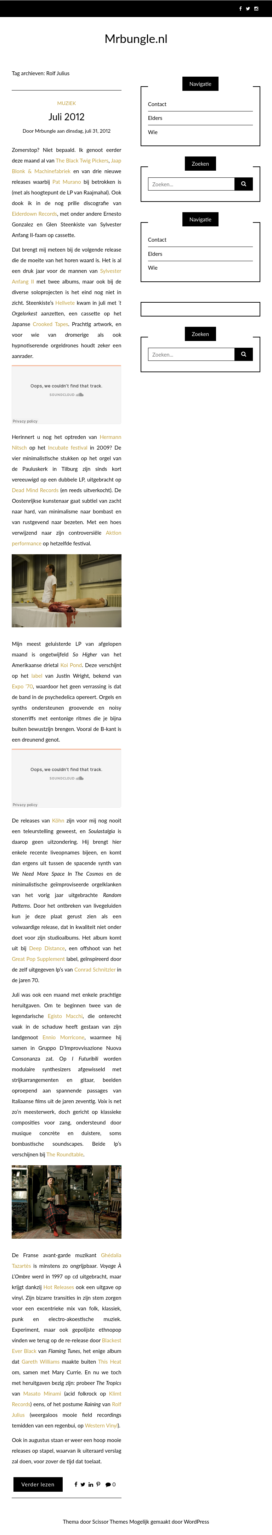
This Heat (109, 1361)
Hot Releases (59, 1287)
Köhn (58, 820)
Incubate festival (67, 447)
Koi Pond (71, 665)
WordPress (196, 1521)
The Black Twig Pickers (82, 160)
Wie (153, 132)
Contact (157, 104)
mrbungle (45, 131)
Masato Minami (42, 1393)
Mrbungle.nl (136, 38)
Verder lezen (38, 1484)
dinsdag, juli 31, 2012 (88, 131)
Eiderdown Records (34, 213)
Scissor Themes (110, 1521)
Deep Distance (47, 948)
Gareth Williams (41, 1361)
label (37, 675)
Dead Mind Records (35, 490)
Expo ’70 (22, 686)
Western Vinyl (101, 1425)
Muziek (66, 103)
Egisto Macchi (65, 1016)
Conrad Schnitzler (94, 969)
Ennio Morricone (63, 1037)
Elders (155, 118)
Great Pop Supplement (38, 959)
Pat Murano (66, 181)
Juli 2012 (67, 116)
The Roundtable (64, 1154)
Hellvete (65, 302)
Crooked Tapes (50, 324)
